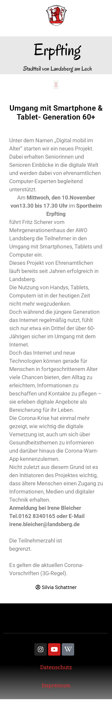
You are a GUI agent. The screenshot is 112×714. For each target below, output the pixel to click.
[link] (56, 15)
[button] (56, 84)
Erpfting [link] (57, 50)
